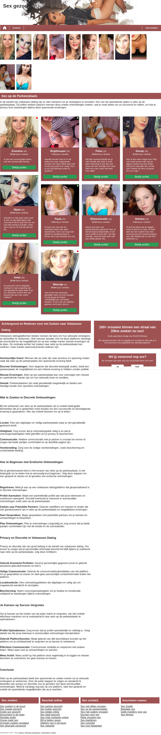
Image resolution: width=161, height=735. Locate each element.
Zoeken (16, 28)
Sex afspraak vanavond (13, 725)
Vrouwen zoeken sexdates (14, 723)
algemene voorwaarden (32, 732)
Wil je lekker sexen (50, 720)
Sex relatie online (49, 712)
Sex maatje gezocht (11, 709)
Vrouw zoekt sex (9, 720)
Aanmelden (151, 28)
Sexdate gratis (8, 717)
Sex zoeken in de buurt (12, 706)
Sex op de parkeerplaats (93, 709)
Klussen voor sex (89, 714)
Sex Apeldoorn (88, 720)
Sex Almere (127, 714)
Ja (117, 366)
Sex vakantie (47, 725)
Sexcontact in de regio (12, 714)
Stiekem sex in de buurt (53, 723)
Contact (53, 732)
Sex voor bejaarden (91, 725)
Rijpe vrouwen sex (90, 717)
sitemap (21, 732)
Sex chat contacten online (54, 717)
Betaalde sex (128, 709)
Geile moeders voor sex (134, 712)
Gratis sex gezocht (10, 712)
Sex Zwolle (127, 706)
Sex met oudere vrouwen (94, 712)
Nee (137, 366)
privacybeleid (45, 732)
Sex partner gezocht (51, 706)
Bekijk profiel (19, 167)
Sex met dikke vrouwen (93, 706)
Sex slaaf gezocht (50, 714)
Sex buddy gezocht (50, 709)
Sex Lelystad (87, 723)
